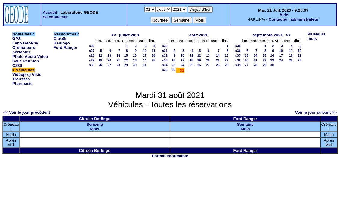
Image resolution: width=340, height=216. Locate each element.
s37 (238, 55)
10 (145, 50)
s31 (165, 50)
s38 (238, 60)
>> (288, 35)
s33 (165, 60)
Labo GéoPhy (25, 43)
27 (109, 65)
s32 (165, 55)
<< (113, 35)
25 (153, 60)
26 (100, 65)
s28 (91, 55)
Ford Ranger (65, 47)
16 (135, 55)
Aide (284, 15)
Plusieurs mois (317, 36)
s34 (165, 65)
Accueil (50, 12)
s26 (91, 46)
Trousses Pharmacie (22, 81)
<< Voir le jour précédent (26, 112)
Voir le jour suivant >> (316, 112)
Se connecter (55, 17)
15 (126, 55)
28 (118, 65)
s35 (165, 70)
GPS (16, 38)
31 (145, 65)
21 (118, 60)
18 (153, 55)
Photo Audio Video (30, 56)
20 (109, 60)
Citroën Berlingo (62, 40)
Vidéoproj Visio (27, 74)
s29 (91, 60)
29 (126, 65)
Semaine (94, 124)
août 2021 (198, 35)
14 (118, 55)
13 (109, 55)
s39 (238, 65)
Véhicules (25, 70)
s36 (238, 50)
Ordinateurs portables (23, 49)
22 (126, 60)
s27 (91, 50)
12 (100, 55)
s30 (91, 65)
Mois (94, 129)
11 (153, 50)
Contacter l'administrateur (293, 19)
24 (145, 60)
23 (135, 60)
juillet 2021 (129, 35)
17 (145, 55)
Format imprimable (170, 156)
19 (100, 60)
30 (135, 65)
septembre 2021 (267, 35)
